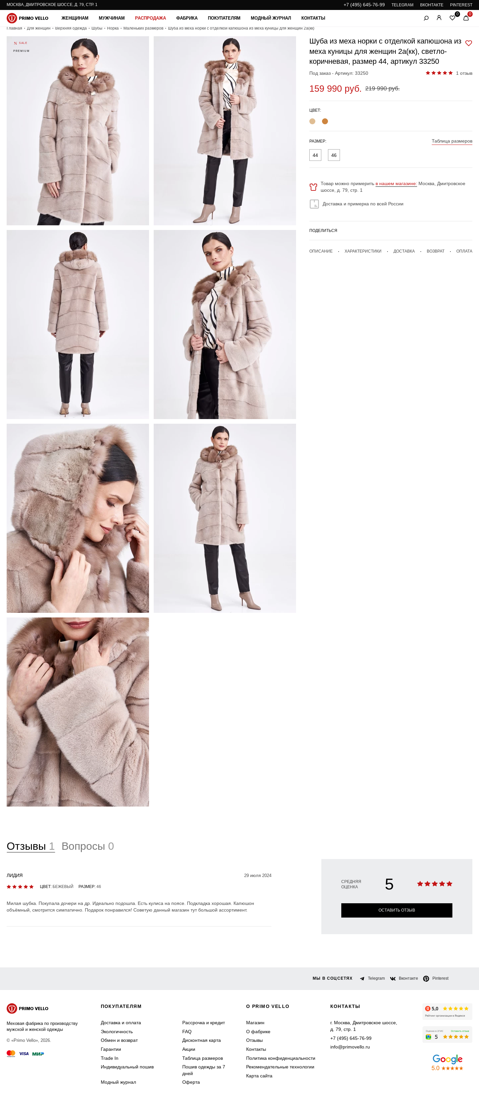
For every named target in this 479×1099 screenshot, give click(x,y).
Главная (14, 28)
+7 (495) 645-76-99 (364, 4)
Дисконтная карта (201, 1040)
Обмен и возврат (119, 1040)
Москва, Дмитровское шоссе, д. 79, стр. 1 (52, 4)
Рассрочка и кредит (203, 1022)
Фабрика (187, 18)
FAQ (187, 1031)
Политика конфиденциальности (280, 1058)
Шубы (96, 28)
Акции (188, 1049)
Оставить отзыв (397, 910)
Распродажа (150, 18)
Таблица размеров (202, 1058)
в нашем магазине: (396, 183)
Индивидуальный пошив (127, 1066)
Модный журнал (271, 18)
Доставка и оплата (121, 1022)
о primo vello (267, 1006)
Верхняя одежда (71, 28)
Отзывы (254, 1040)
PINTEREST (461, 5)
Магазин (255, 1022)
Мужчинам (112, 18)
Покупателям (224, 18)
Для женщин (39, 28)
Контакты (313, 18)
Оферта (191, 1082)
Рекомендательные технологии (280, 1066)
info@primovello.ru (350, 1046)
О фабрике (258, 1031)
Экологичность (117, 1031)
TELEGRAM (402, 5)
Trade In (109, 1058)
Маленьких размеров (143, 28)
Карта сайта (259, 1075)
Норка (113, 28)
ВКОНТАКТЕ (431, 5)
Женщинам (75, 18)
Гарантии (111, 1049)
